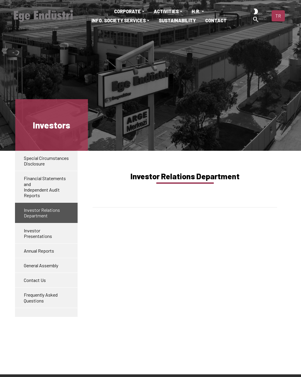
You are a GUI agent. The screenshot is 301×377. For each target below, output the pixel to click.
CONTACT (216, 20)
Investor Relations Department (42, 212)
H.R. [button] (196, 11)
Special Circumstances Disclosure (46, 160)
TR (278, 15)
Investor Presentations (38, 233)
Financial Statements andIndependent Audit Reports (45, 186)
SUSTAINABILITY (177, 20)
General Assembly (41, 265)
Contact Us (35, 280)
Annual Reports (39, 250)
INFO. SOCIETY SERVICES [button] (118, 20)
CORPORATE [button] (127, 11)
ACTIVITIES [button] (166, 11)
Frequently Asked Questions (41, 297)
